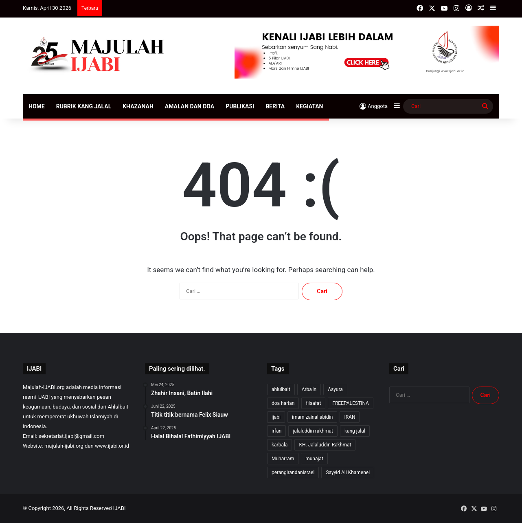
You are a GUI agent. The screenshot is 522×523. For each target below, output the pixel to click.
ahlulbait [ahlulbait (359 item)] (281, 389)
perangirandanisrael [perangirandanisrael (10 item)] (293, 472)
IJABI (119, 508)
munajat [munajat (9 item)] (314, 458)
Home (37, 106)
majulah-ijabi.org (63, 446)
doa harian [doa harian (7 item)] (283, 403)
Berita (275, 106)
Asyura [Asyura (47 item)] (335, 389)
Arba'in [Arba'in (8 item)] (309, 389)
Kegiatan (309, 106)
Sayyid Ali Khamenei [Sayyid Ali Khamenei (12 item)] (348, 472)
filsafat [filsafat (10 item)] (313, 403)
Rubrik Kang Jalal (84, 106)
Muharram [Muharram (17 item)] (283, 458)
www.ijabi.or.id (112, 446)
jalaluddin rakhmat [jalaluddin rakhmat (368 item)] (313, 431)
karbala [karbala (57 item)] (279, 445)
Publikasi (240, 106)
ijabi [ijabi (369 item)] (276, 417)
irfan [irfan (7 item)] (276, 431)
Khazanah (138, 106)
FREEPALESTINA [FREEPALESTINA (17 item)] (350, 403)
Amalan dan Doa (189, 106)
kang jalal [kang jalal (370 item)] (354, 431)
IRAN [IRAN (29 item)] (349, 417)
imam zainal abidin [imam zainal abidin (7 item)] (312, 417)
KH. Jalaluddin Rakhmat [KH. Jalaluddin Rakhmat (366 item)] (325, 445)
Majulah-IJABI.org (44, 387)
